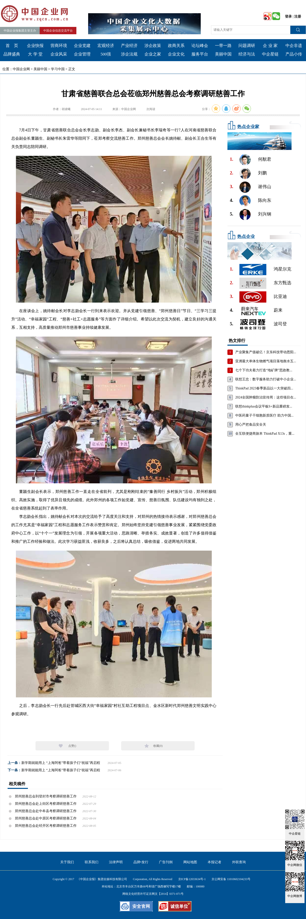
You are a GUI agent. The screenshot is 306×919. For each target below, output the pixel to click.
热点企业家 (248, 126)
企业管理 (82, 54)
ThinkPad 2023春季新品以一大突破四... (264, 388)
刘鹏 (262, 172)
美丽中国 (223, 54)
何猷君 (264, 159)
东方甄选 (282, 282)
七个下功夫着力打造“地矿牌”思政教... (263, 370)
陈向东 (264, 200)
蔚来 (278, 310)
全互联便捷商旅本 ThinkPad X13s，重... (264, 433)
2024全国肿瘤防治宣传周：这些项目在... (265, 397)
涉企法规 (129, 54)
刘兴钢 (264, 214)
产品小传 (293, 54)
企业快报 (35, 45)
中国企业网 (21, 69)
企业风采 (58, 54)
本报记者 (214, 862)
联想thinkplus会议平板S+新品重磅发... (263, 406)
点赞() (72, 746)
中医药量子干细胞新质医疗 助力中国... (264, 415)
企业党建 (82, 45)
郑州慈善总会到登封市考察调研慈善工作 (46, 796)
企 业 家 (270, 45)
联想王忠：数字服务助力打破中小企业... (265, 379)
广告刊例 (166, 862)
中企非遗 (293, 45)
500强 (106, 54)
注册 (297, 16)
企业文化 (176, 54)
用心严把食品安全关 (250, 424)
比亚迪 (280, 296)
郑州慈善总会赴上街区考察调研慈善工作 (46, 804)
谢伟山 (264, 186)
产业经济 (129, 45)
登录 (288, 16)
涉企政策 (152, 45)
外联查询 (239, 862)
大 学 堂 (35, 54)
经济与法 (246, 54)
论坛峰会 (199, 45)
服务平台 (199, 54)
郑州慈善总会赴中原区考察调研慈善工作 (46, 818)
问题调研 (246, 45)
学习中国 (58, 69)
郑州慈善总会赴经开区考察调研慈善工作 (46, 826)
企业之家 (152, 54)
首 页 (12, 45)
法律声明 (116, 862)
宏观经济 (105, 45)
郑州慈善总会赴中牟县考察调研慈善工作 (46, 811)
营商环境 (58, 45)
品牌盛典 (11, 54)
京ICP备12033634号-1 (192, 879)
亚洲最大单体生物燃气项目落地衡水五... (265, 361)
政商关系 (176, 45)
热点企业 (246, 236)
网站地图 (190, 862)
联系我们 (91, 862)
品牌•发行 (140, 862)
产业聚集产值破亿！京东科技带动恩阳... (265, 352)
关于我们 (67, 862)
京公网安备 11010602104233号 (231, 879)
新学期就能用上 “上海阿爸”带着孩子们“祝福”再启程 (60, 763)
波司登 (280, 323)
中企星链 (270, 54)
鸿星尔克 (282, 269)
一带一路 (223, 45)
